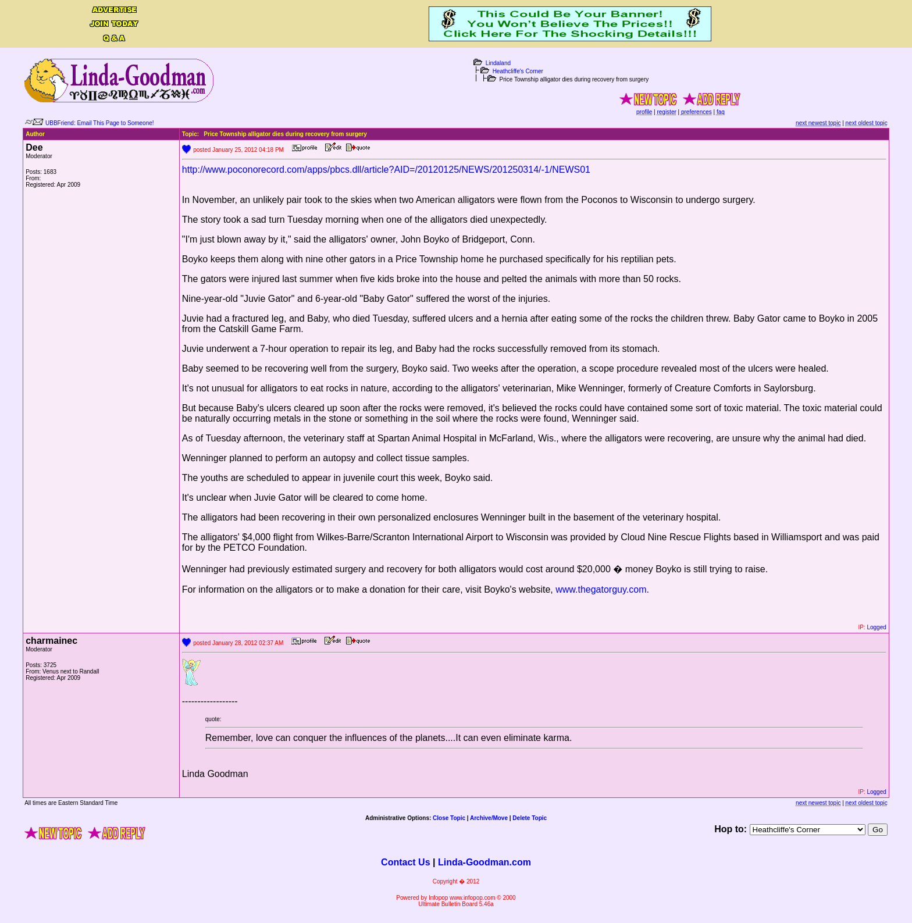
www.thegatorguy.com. (602, 589)
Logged (876, 627)
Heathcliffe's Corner (518, 71)
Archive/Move (489, 818)
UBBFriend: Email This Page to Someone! (99, 123)
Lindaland (498, 63)
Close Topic (449, 818)
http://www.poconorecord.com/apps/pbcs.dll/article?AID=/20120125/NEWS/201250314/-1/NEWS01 (386, 169)
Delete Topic (529, 818)
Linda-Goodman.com (484, 862)
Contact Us (405, 862)
